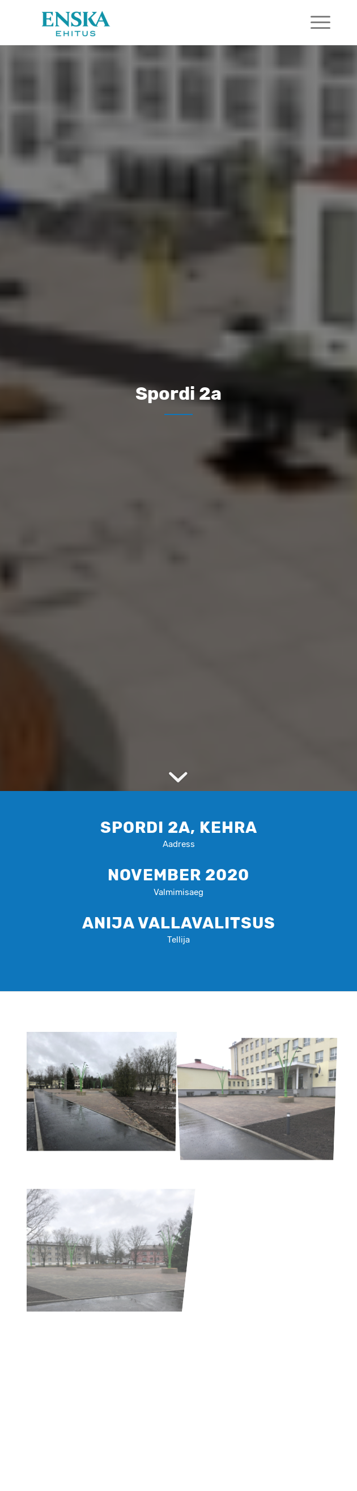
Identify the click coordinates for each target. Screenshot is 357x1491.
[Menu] (314, 22)
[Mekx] (148, 22)
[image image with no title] (105, 1090)
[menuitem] (314, 22)
